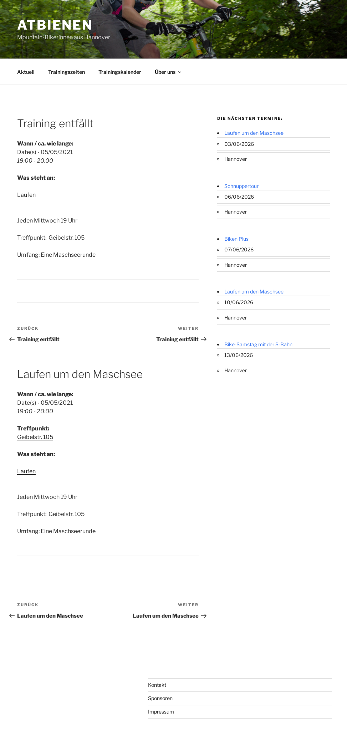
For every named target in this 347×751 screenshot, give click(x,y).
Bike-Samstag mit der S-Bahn (258, 344)
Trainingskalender (119, 72)
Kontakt (157, 685)
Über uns (168, 72)
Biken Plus (236, 239)
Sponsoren (160, 698)
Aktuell (26, 72)
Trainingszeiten (66, 72)
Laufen (26, 194)
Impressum (161, 712)
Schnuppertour (241, 186)
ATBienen (55, 25)
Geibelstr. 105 (35, 437)
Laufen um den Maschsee (254, 133)
